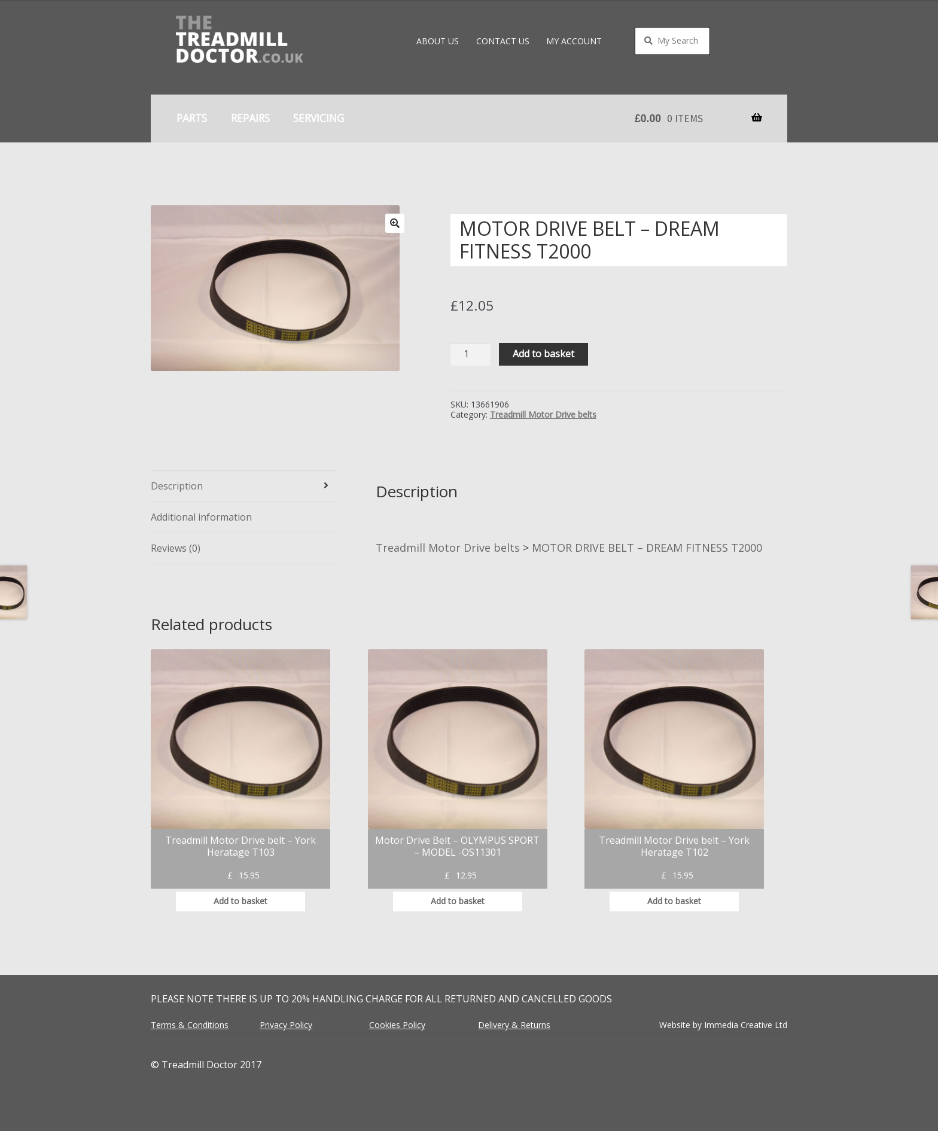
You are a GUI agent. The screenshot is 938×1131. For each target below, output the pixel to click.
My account (574, 41)
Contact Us (502, 41)
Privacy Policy (286, 1024)
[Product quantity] (470, 354)
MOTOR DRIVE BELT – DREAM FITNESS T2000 (647, 547)
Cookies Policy (397, 1024)
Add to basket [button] (240, 901)
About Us (437, 41)
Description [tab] (177, 485)
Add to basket (543, 353)
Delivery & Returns (514, 1024)
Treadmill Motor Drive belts (543, 414)
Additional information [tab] (201, 517)
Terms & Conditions (190, 1024)
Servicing (318, 118)
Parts (191, 118)
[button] (394, 223)
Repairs (250, 118)
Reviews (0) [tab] (175, 548)
